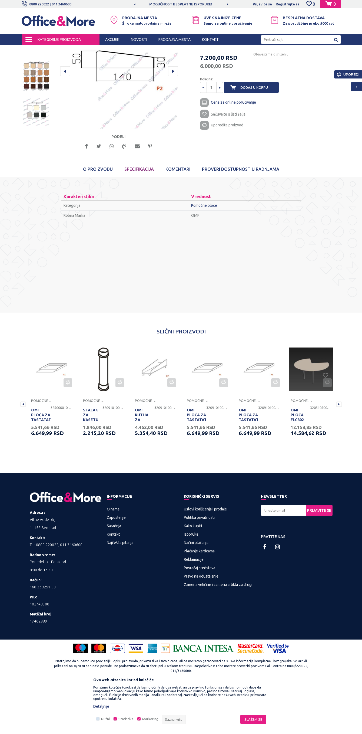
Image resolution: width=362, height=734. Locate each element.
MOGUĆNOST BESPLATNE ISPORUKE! (180, 4)
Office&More (32, 50)
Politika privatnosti (199, 564)
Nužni (105, 719)
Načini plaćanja (196, 590)
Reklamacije (194, 606)
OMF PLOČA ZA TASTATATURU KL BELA (41, 464)
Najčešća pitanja (120, 590)
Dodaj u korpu (257, 139)
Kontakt (113, 581)
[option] (181, 4)
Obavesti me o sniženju (267, 106)
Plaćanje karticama (199, 598)
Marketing (150, 719)
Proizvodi (54, 50)
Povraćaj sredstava (199, 615)
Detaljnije (101, 706)
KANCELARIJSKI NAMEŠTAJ (87, 50)
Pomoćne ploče (177, 50)
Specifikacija (139, 216)
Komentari (177, 216)
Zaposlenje (116, 564)
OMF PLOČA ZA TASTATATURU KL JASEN (196, 464)
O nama (113, 556)
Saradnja (114, 573)
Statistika (126, 719)
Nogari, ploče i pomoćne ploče (137, 50)
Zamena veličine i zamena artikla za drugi (218, 632)
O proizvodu (98, 216)
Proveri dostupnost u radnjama (240, 216)
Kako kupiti (193, 573)
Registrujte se (288, 4)
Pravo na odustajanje (201, 623)
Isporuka (191, 581)
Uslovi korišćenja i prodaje (205, 556)
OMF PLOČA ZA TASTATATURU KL (248, 464)
